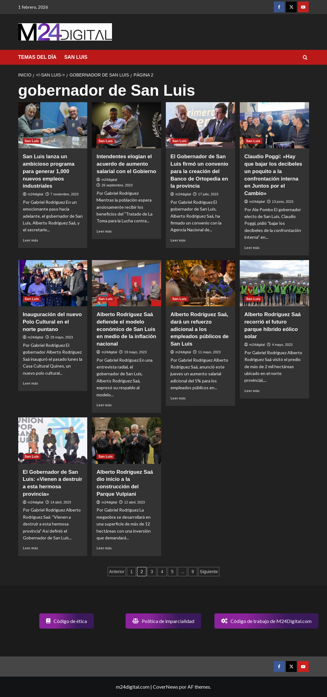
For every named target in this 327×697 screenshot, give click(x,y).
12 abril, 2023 (134, 502)
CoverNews (165, 687)
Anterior (116, 571)
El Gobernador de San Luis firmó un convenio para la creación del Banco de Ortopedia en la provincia (199, 171)
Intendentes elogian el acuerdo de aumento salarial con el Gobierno (126, 164)
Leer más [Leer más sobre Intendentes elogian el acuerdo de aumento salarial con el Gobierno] (104, 231)
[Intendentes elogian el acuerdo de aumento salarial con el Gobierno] (126, 125)
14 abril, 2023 (60, 502)
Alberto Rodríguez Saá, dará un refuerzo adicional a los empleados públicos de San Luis (199, 329)
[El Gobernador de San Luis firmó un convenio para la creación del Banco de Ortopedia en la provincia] (200, 125)
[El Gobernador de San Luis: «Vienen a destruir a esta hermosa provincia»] (53, 440)
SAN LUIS (76, 57)
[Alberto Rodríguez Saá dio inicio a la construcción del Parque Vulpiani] (126, 440)
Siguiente (209, 571)
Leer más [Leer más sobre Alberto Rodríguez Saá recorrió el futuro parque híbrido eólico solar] (252, 390)
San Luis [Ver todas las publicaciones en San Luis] (32, 141)
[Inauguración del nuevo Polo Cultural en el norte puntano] (53, 283)
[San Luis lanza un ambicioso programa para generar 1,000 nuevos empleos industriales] (53, 125)
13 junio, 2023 (282, 201)
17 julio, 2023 (208, 194)
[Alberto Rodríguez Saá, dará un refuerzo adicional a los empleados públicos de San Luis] (200, 283)
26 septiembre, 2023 (116, 185)
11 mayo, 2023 (209, 352)
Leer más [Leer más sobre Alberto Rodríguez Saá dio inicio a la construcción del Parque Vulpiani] (104, 548)
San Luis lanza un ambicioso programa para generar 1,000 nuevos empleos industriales (49, 171)
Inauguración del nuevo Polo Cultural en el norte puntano (52, 321)
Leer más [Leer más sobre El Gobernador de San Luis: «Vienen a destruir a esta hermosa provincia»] (30, 548)
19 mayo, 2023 (135, 352)
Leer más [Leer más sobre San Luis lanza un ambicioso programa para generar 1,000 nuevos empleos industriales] (30, 240)
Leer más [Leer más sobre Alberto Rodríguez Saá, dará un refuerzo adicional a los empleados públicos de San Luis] (178, 398)
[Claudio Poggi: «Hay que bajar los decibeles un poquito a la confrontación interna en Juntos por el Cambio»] (274, 125)
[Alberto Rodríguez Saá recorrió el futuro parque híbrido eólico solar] (274, 283)
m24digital (35, 194)
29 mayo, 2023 (61, 337)
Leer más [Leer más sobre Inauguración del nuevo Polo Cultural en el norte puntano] (30, 383)
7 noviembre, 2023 (64, 194)
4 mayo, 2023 (282, 344)
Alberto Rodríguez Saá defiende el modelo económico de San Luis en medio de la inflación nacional (126, 329)
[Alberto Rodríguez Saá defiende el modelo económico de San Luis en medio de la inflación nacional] (126, 283)
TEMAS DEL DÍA (37, 57)
